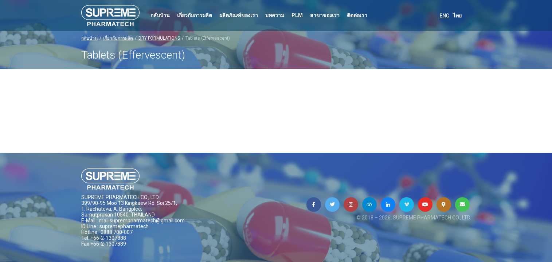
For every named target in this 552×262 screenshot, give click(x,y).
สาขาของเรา (325, 15)
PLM (297, 15)
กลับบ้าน (160, 15)
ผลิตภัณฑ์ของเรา (238, 15)
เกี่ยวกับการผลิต (194, 15)
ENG (444, 16)
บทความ (274, 15)
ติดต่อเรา (357, 15)
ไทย (457, 16)
